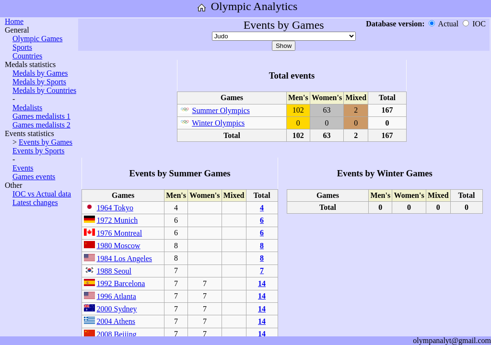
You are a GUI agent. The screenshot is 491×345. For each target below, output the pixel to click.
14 (262, 283)
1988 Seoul (114, 271)
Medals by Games (40, 73)
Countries (27, 56)
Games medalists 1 (41, 116)
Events (23, 168)
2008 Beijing (117, 334)
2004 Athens (116, 321)
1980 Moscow (118, 246)
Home (14, 21)
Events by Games (45, 142)
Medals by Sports (39, 82)
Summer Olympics (221, 110)
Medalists (27, 108)
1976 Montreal (119, 233)
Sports (22, 47)
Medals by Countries (44, 90)
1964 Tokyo (115, 208)
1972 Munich (117, 220)
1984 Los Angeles (124, 258)
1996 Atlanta (116, 296)
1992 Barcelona (121, 283)
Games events (33, 176)
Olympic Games (37, 38)
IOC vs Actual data (41, 194)
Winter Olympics (218, 123)
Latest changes (35, 202)
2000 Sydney (117, 309)
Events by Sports (38, 151)
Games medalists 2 (41, 125)
